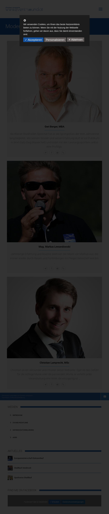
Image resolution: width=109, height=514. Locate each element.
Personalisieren (55, 39)
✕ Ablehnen (75, 39)
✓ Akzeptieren (33, 39)
